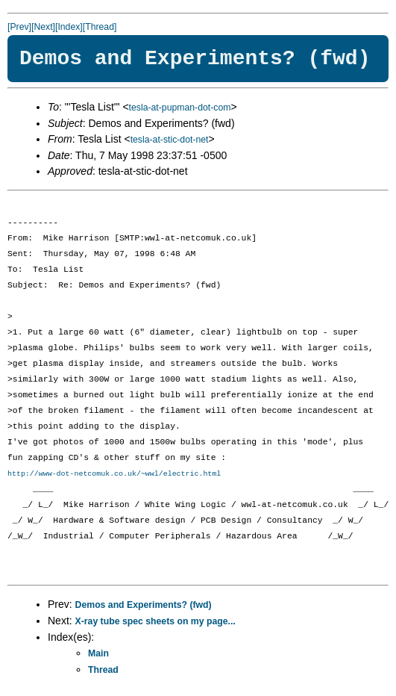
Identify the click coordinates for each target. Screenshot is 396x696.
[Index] (69, 27)
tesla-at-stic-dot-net (170, 139)
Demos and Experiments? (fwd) (143, 605)
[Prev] (19, 27)
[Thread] (100, 27)
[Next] (43, 27)
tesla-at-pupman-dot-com (180, 107)
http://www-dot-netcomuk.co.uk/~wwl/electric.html (114, 473)
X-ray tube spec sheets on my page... (155, 621)
